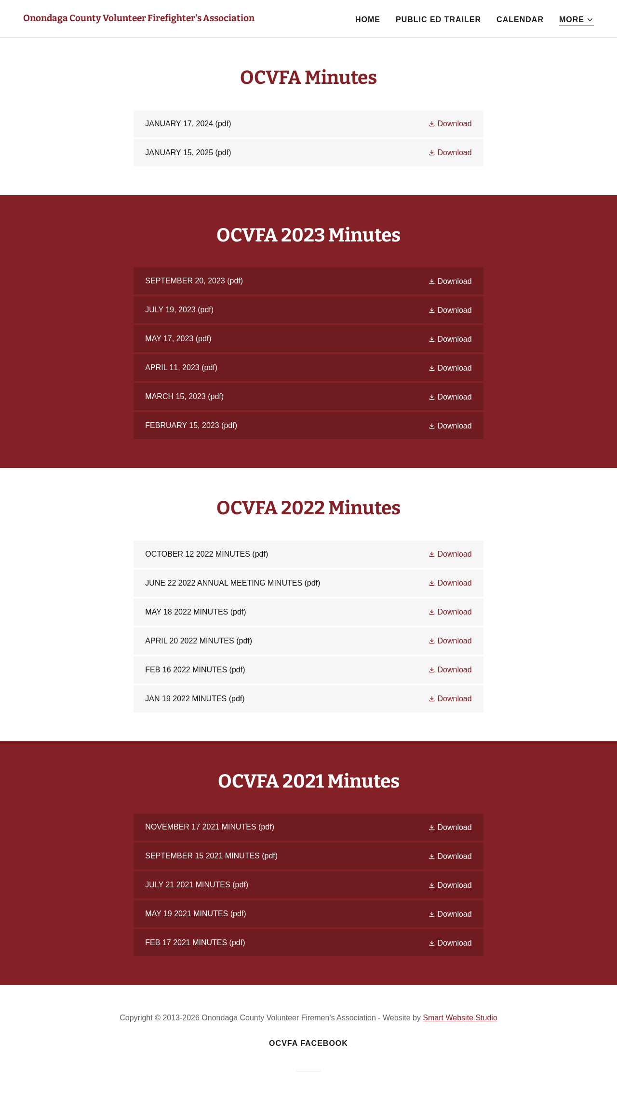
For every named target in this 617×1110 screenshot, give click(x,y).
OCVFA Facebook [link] (308, 1043)
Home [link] (367, 19)
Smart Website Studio (460, 1018)
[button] (576, 20)
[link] (139, 18)
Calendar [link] (520, 19)
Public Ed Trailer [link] (438, 19)
